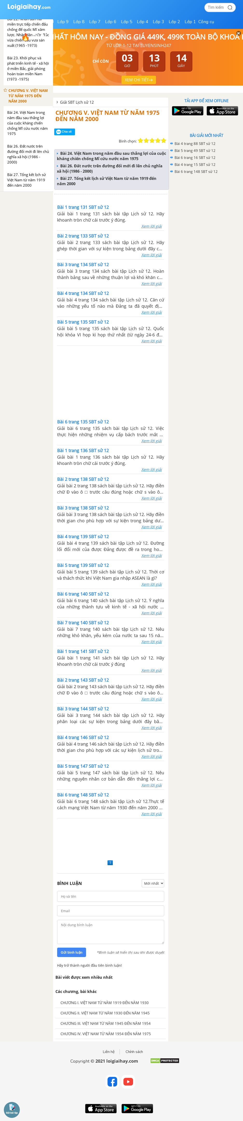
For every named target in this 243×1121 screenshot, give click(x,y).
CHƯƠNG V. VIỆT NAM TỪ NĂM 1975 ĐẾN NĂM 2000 (107, 116)
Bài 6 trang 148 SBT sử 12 (196, 171)
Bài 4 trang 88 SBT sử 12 (195, 143)
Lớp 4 (142, 22)
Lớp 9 (63, 22)
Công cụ (206, 22)
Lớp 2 (174, 22)
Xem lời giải (151, 226)
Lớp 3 (158, 22)
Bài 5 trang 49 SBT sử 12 (195, 150)
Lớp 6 (110, 22)
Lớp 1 (190, 22)
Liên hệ (109, 1051)
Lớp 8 (79, 22)
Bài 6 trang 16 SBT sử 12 (195, 157)
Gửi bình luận (71, 952)
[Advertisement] (110, 381)
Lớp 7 (95, 22)
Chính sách (134, 1051)
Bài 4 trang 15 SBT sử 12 (195, 164)
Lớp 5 (126, 22)
